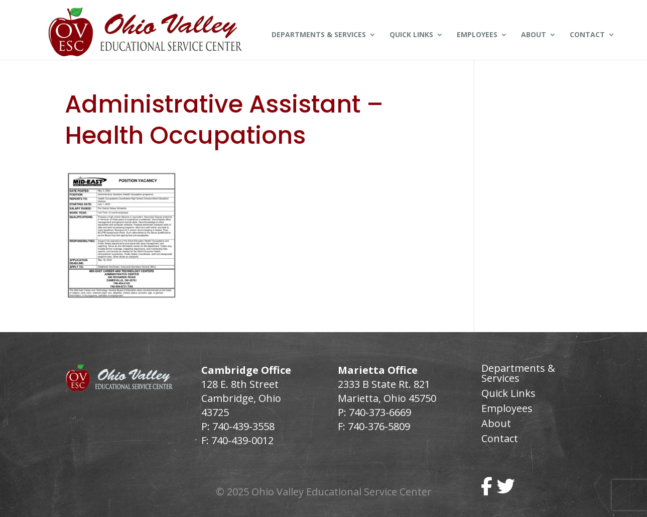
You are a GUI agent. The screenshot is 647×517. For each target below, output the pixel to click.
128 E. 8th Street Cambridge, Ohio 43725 (241, 398)
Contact (587, 35)
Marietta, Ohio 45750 (387, 398)
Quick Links (411, 35)
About (533, 35)
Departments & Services (319, 35)
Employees (477, 35)
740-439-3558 (242, 426)
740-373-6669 (380, 412)
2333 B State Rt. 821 (384, 384)
